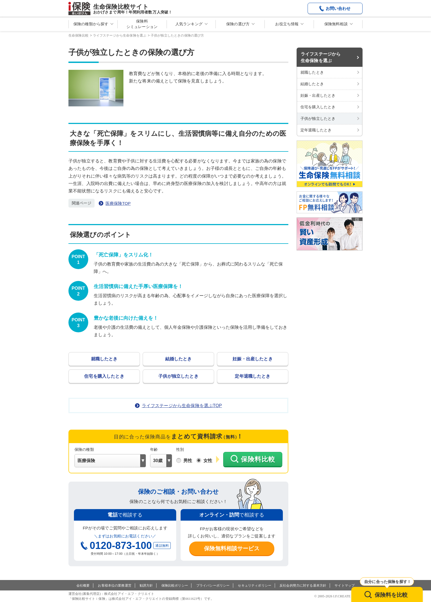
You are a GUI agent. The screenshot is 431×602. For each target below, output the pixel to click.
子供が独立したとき (178, 376)
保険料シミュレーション (142, 24)
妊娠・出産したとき (252, 359)
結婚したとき (178, 359)
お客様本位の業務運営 (114, 585)
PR (357, 219)
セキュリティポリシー (254, 585)
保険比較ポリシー (174, 585)
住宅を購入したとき (104, 376)
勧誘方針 (146, 585)
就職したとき (104, 359)
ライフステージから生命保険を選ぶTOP (182, 405)
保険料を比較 (391, 595)
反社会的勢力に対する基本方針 (303, 585)
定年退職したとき (252, 376)
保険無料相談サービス (231, 548)
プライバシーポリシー (213, 585)
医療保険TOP (118, 203)
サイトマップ (345, 585)
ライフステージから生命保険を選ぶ (321, 57)
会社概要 (83, 585)
